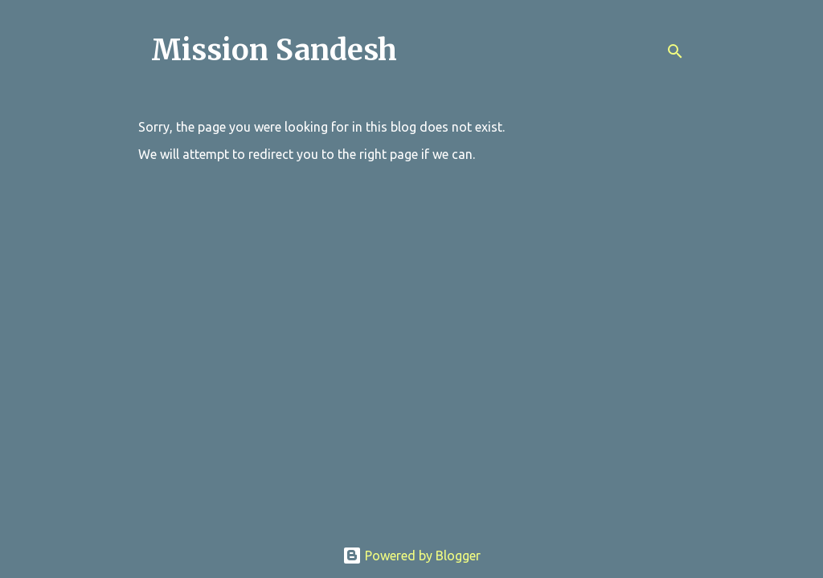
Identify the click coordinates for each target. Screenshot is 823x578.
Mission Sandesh (274, 50)
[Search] (675, 51)
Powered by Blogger (411, 555)
